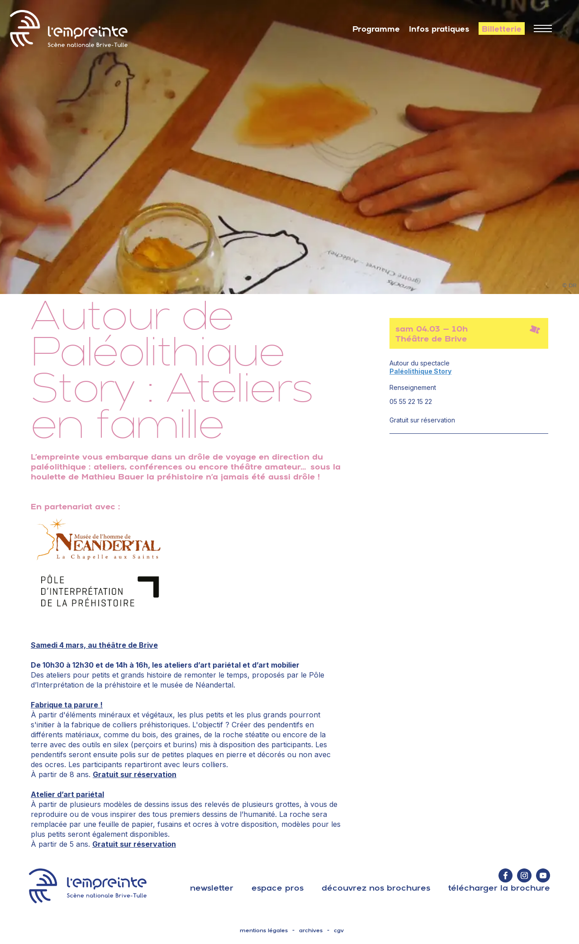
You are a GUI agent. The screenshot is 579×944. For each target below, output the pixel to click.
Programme (376, 29)
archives (311, 930)
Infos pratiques (439, 29)
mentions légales (264, 930)
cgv (339, 930)
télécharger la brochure (499, 887)
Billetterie (502, 29)
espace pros (278, 887)
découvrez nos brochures (376, 887)
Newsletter (211, 887)
